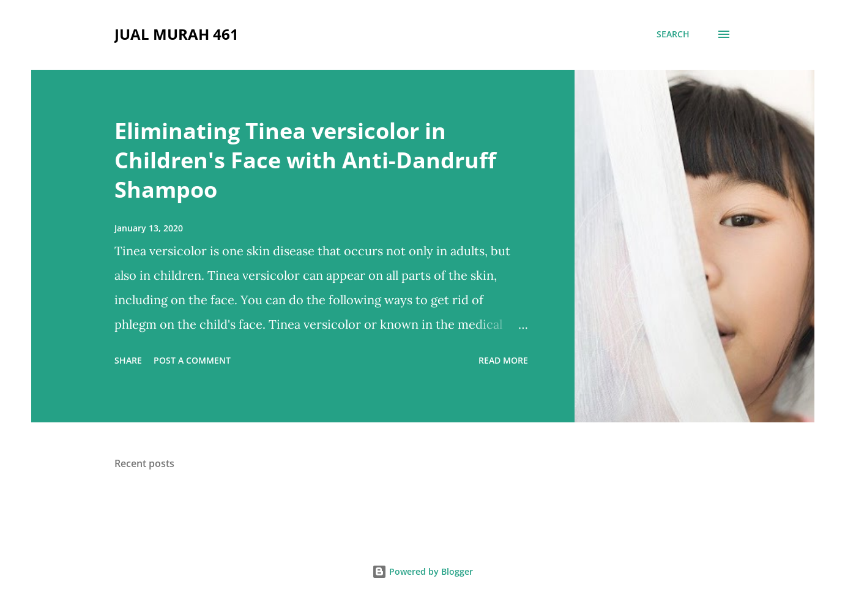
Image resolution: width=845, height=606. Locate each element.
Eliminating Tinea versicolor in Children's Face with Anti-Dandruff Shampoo (305, 160)
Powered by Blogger (422, 571)
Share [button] (128, 360)
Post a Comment (192, 360)
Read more (503, 360)
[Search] (673, 34)
